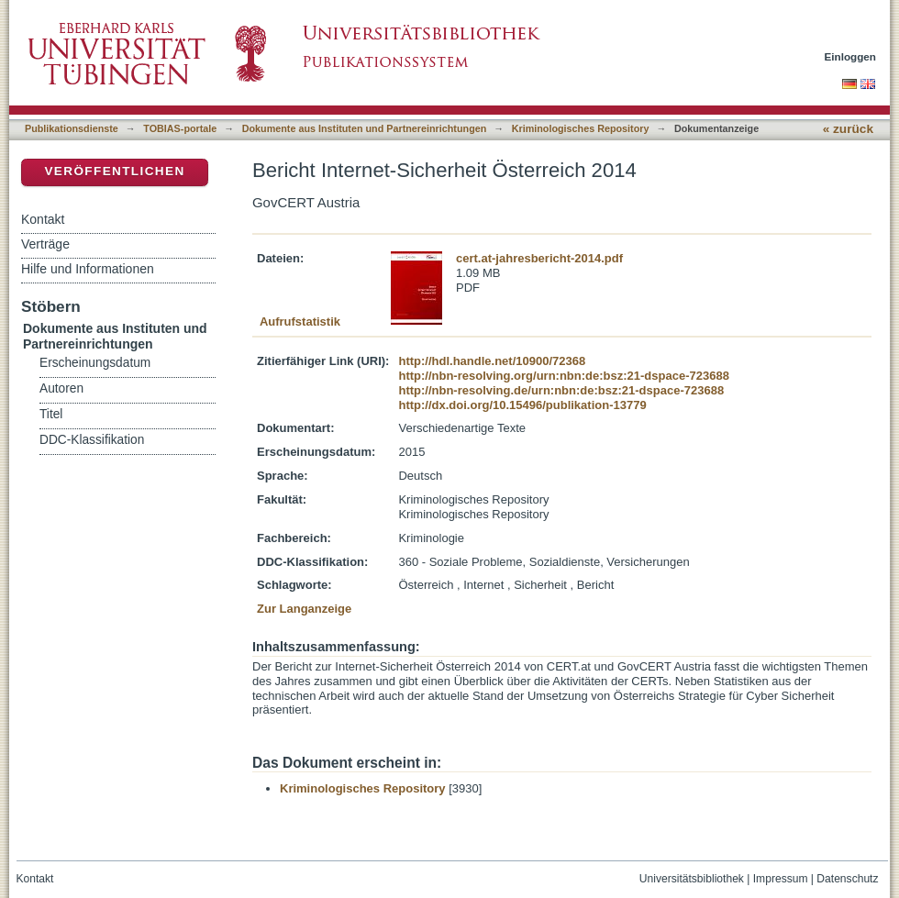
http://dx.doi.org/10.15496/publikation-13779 (522, 405)
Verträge (45, 244)
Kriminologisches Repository (580, 128)
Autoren (61, 388)
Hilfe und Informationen (87, 268)
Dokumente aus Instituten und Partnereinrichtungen (364, 128)
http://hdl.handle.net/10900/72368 (491, 361)
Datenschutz (847, 878)
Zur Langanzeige (304, 608)
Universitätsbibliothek (691, 878)
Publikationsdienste (71, 128)
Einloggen (851, 56)
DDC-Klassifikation (91, 440)
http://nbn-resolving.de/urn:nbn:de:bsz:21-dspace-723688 (561, 390)
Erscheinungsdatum (94, 363)
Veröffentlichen (114, 171)
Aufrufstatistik (300, 321)
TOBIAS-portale (179, 128)
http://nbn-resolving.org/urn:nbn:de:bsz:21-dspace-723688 (563, 375)
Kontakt (42, 219)
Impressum (780, 878)
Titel (50, 414)
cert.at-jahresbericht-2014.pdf (539, 258)
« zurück (848, 129)
